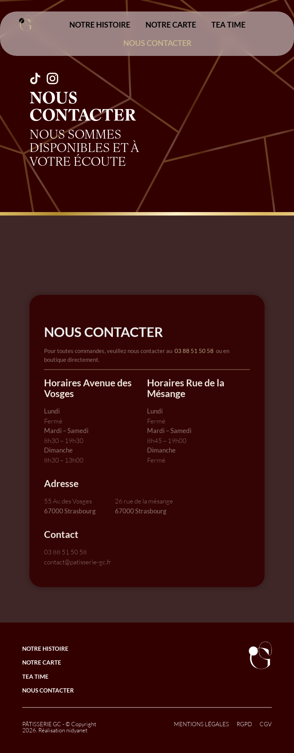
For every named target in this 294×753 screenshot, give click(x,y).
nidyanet (76, 730)
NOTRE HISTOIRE (99, 24)
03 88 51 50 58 (194, 367)
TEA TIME (228, 24)
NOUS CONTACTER (157, 42)
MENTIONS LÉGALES (201, 724)
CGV (266, 724)
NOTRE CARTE (170, 24)
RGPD (244, 724)
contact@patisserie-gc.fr (77, 579)
